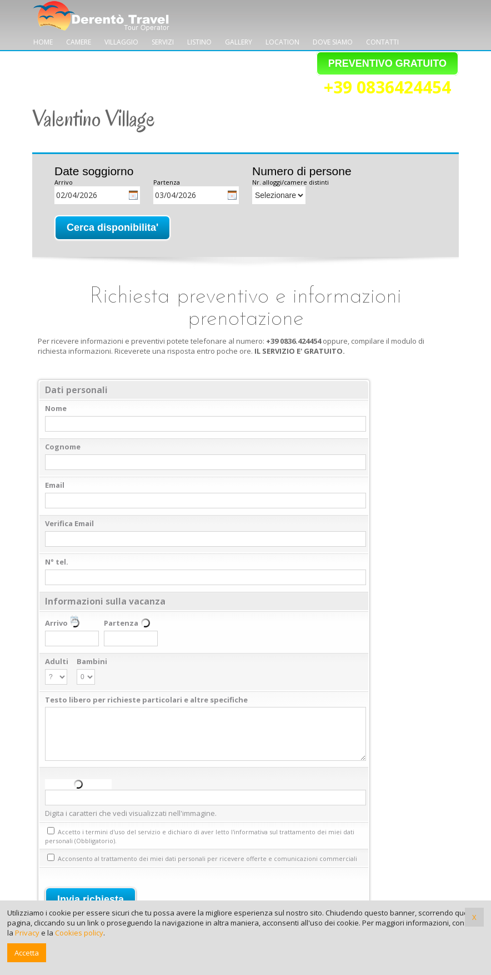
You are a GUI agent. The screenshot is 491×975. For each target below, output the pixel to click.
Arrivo (63, 182)
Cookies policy (79, 933)
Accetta (26, 953)
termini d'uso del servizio (123, 832)
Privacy (27, 933)
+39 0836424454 (387, 87)
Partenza (166, 182)
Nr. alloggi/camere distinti (290, 182)
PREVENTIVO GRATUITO (387, 63)
